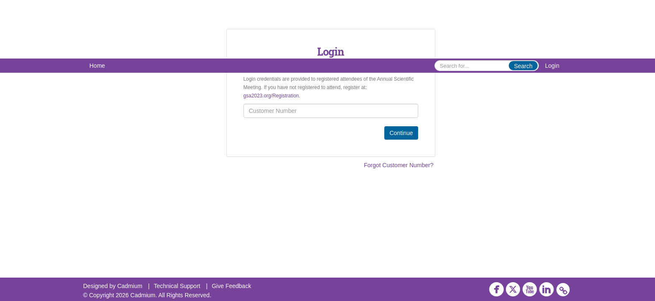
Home (97, 65)
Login (552, 65)
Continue (401, 133)
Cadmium (129, 286)
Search (523, 66)
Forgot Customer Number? (399, 165)
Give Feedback (231, 286)
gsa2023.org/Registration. (272, 96)
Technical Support (177, 286)
